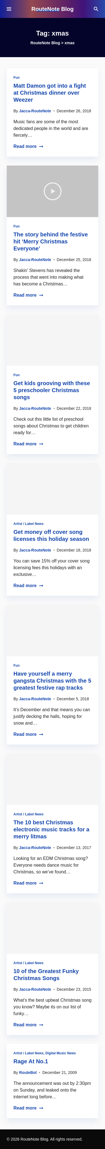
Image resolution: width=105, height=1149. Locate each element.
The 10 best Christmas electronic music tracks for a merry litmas (51, 829)
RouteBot (28, 1072)
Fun (16, 78)
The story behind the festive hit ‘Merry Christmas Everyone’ (50, 241)
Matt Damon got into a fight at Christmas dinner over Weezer (49, 93)
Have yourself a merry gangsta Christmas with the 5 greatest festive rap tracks (52, 681)
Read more (28, 146)
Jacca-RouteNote (35, 111)
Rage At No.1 (30, 1061)
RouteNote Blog (52, 9)
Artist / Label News (28, 524)
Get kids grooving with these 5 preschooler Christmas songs (51, 390)
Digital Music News (60, 1053)
